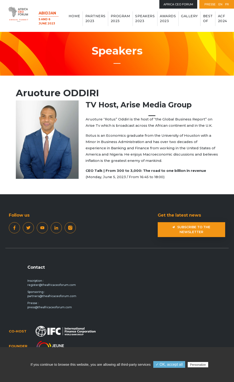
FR (227, 4)
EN (220, 4)
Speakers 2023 (145, 18)
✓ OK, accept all (169, 364)
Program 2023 (120, 18)
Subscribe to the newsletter (191, 229)
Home (74, 16)
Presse (210, 4)
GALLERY (189, 16)
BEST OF (208, 18)
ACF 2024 (222, 18)
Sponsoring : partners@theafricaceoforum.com (51, 294)
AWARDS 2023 (168, 18)
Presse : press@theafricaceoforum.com (49, 305)
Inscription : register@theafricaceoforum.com (51, 283)
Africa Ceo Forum (178, 4)
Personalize (198, 364)
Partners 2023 (95, 18)
